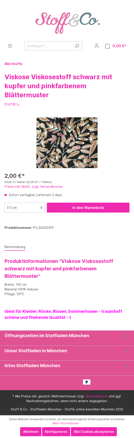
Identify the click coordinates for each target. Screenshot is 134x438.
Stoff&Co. (12, 104)
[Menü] (10, 45)
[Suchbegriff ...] (48, 46)
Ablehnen (30, 431)
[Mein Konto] (96, 45)
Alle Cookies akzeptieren (94, 431)
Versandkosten (96, 396)
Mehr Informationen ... (67, 423)
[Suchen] (77, 46)
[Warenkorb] (115, 46)
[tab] (15, 247)
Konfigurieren (56, 431)
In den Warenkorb (88, 207)
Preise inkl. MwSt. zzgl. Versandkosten (34, 186)
